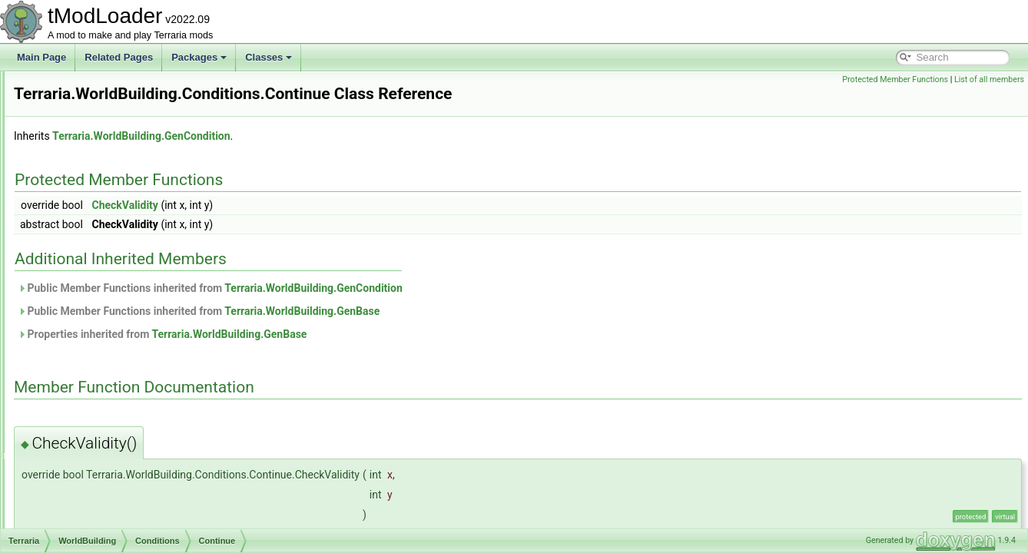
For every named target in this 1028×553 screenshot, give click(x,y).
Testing (77, 205)
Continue (106, 307)
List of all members (989, 79)
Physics (79, 155)
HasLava (106, 324)
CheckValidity (317, 226)
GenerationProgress (116, 459)
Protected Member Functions (895, 79)
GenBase (94, 425)
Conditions (97, 290)
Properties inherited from (354, 355)
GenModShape (106, 476)
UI (67, 222)
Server (76, 172)
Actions (90, 273)
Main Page (41, 57)
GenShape (97, 527)
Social (75, 189)
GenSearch (98, 510)
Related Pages (119, 57)
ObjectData (86, 138)
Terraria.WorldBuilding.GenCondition (333, 157)
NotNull (103, 391)
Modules (80, 104)
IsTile (98, 358)
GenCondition (103, 442)
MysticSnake (114, 374)
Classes (268, 57)
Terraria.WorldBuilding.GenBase (494, 332)
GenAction (96, 408)
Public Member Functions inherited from (402, 309)
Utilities (78, 239)
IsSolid (101, 341)
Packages (199, 57)
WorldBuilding (91, 256)
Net (70, 121)
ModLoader (86, 87)
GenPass (94, 493)
